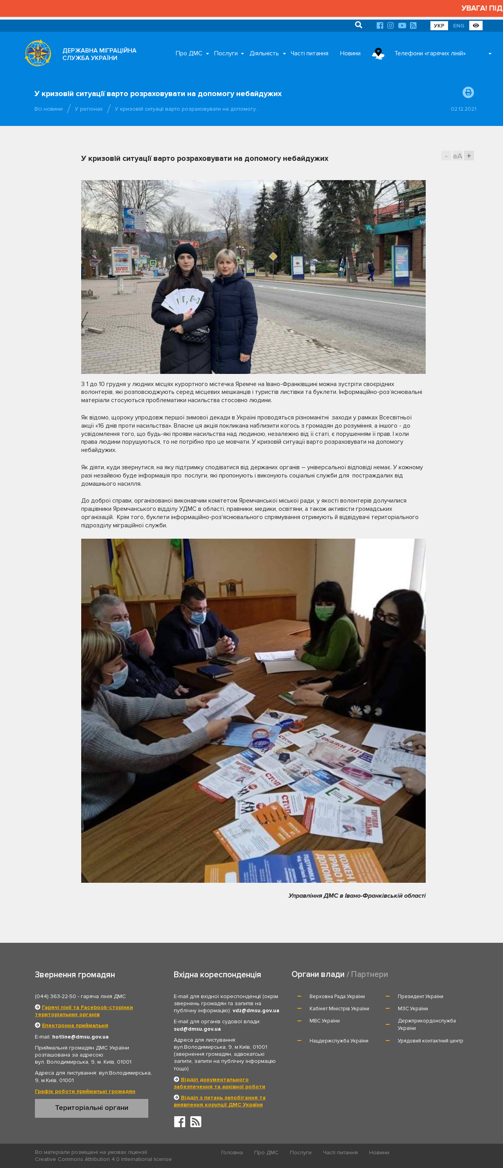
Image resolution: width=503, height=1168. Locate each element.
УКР (439, 25)
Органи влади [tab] (318, 974)
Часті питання (309, 53)
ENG (458, 25)
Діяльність (264, 53)
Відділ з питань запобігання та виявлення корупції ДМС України (220, 1101)
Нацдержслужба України (339, 1041)
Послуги (226, 53)
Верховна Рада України (337, 996)
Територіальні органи (91, 1107)
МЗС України (413, 1009)
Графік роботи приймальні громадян (85, 1091)
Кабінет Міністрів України (339, 1009)
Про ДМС (189, 53)
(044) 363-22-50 (55, 996)
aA (458, 155)
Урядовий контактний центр (430, 1041)
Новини (350, 53)
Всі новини (49, 109)
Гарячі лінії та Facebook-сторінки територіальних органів (84, 1011)
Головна (232, 1152)
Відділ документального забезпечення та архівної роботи (219, 1083)
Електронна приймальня (75, 1025)
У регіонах (89, 109)
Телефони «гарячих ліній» (430, 53)
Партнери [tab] (369, 974)
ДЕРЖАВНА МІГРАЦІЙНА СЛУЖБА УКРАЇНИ (99, 54)
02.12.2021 (463, 109)
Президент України (420, 996)
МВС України (325, 1021)
